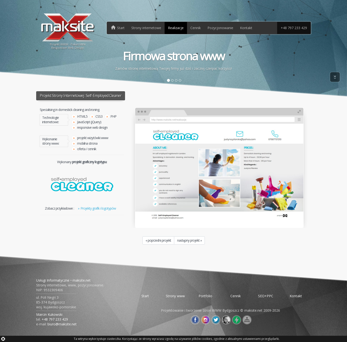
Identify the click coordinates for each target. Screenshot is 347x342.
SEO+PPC (265, 296)
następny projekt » (189, 240)
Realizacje (176, 28)
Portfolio (205, 296)
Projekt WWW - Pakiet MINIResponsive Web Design (68, 31)
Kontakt (246, 28)
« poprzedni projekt (158, 240)
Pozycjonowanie (220, 28)
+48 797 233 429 (294, 28)
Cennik (195, 28)
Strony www (175, 296)
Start (145, 296)
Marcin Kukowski (49, 314)
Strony (146, 28)
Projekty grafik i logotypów (98, 208)
